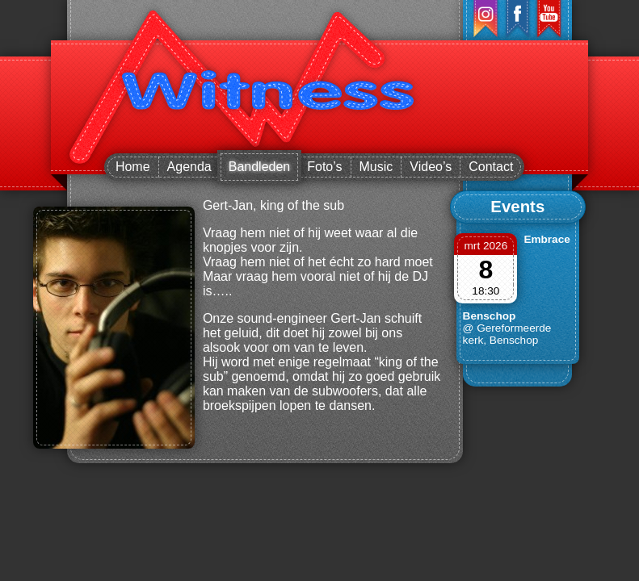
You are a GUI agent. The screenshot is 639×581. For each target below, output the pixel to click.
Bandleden (260, 166)
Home (133, 166)
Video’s (431, 166)
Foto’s (324, 166)
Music (376, 166)
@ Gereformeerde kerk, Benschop (507, 334)
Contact (491, 166)
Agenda (189, 166)
